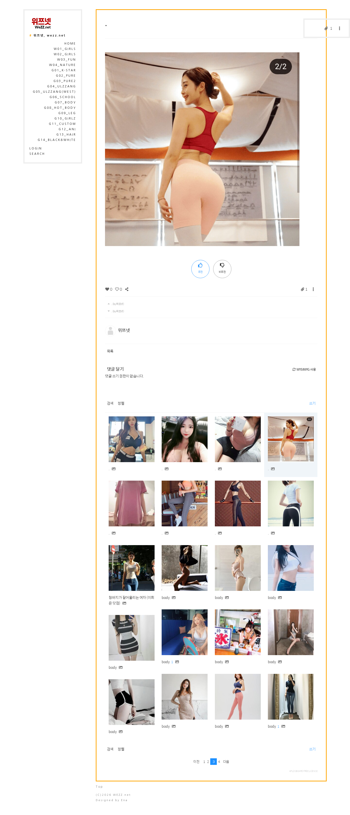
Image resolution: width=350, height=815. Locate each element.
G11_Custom (62, 123)
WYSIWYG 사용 (304, 369)
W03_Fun (66, 59)
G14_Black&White (57, 139)
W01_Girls (65, 48)
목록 (110, 351)
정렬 (121, 403)
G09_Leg (67, 113)
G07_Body (65, 102)
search (37, 153)
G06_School (63, 97)
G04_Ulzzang (61, 86)
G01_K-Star (64, 70)
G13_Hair (66, 134)
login (35, 148)
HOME (70, 43)
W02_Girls (65, 54)
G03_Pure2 (64, 81)
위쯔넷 (124, 330)
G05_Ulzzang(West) (54, 91)
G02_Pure (66, 75)
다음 (226, 761)
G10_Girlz (65, 118)
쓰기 (312, 403)
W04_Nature (62, 65)
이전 (196, 761)
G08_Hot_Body (60, 107)
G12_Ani (67, 129)
